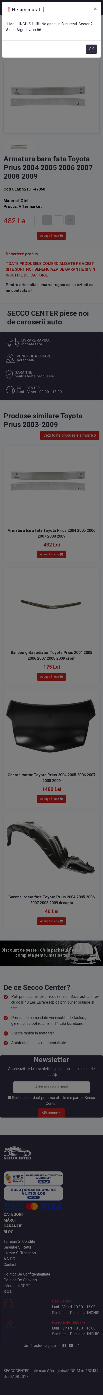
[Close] (95, 9)
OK (91, 49)
